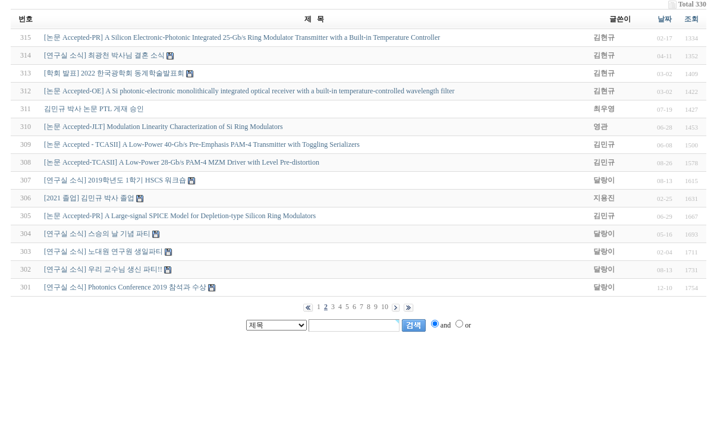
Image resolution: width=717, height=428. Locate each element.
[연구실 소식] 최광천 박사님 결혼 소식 (104, 55)
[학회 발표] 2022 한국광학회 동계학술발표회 (114, 73)
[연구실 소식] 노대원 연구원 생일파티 (103, 251)
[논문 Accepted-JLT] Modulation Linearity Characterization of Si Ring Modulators (163, 126)
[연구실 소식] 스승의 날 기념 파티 (97, 233)
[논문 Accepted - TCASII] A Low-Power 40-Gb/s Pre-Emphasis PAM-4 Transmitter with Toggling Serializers (202, 144)
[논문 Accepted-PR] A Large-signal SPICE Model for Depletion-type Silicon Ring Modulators (180, 216)
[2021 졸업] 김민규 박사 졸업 (89, 198)
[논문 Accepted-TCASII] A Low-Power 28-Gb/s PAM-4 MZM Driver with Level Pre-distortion (181, 162)
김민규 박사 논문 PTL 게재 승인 (94, 109)
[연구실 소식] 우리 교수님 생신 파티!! (103, 269)
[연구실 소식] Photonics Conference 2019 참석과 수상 (125, 287)
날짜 (665, 19)
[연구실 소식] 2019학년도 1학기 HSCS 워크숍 (115, 180)
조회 (691, 19)
